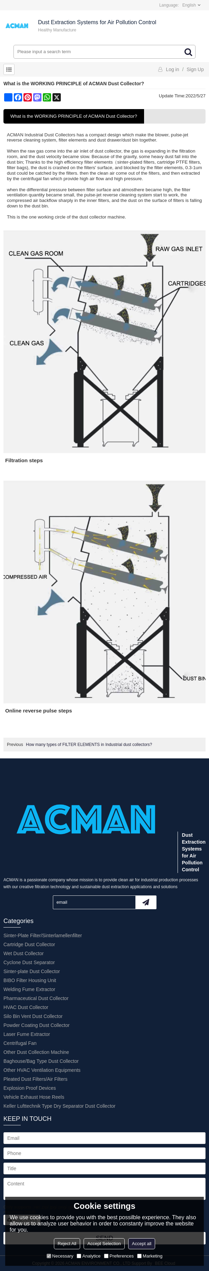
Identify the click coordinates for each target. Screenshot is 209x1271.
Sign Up (195, 69)
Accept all (141, 1243)
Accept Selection (104, 1243)
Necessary (60, 1256)
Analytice (89, 1256)
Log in (172, 69)
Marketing (149, 1256)
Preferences (119, 1256)
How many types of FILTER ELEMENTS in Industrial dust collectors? (89, 744)
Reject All (67, 1243)
